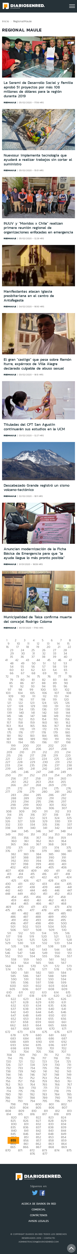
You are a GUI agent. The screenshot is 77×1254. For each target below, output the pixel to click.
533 (57, 943)
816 (32, 1114)
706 (51, 1051)
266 (13, 785)
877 (45, 1153)
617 (20, 995)
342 (57, 828)
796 (57, 1101)
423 (56, 877)
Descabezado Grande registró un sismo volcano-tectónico (36, 488)
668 (26, 1028)
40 (65, 656)
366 (26, 844)
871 (20, 1150)
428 (50, 880)
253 (44, 775)
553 (20, 956)
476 (19, 910)
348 (63, 831)
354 (69, 834)
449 (20, 893)
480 (69, 910)
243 (57, 768)
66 (12, 673)
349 (7, 834)
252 (32, 775)
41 (6, 660)
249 (63, 772)
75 (38, 676)
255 (69, 775)
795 (44, 1101)
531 (33, 943)
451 (45, 893)
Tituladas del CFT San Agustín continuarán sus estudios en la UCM (34, 427)
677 (69, 1032)
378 (32, 851)
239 (7, 768)
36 (22, 656)
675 (44, 1032)
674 (32, 1032)
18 (27, 647)
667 (13, 1028)
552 (7, 956)
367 (38, 844)
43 (27, 660)
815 (20, 1114)
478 (44, 910)
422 (44, 877)
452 (57, 893)
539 (63, 946)
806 (51, 1107)
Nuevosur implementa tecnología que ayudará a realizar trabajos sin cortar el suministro (38, 160)
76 (49, 676)
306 (51, 808)
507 (26, 930)
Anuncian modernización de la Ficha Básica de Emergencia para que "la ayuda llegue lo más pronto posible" (35, 553)
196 (44, 742)
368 (51, 844)
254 (56, 775)
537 (38, 946)
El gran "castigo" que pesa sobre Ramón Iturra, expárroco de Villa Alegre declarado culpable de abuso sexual (37, 364)
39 (54, 656)
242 (44, 768)
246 (26, 772)
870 (8, 1150)
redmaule (10, 102)
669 (39, 1028)
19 (37, 647)
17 (17, 647)
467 (51, 903)
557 (69, 956)
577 (44, 969)
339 (20, 828)
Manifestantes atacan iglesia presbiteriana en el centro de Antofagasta (29, 296)
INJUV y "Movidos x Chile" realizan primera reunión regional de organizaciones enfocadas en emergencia (38, 228)
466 (38, 903)
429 (63, 880)
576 (32, 969)
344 (13, 831)
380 (57, 851)
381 (69, 851)
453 (69, 893)
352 (44, 834)
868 (51, 1147)
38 (43, 656)
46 (59, 660)
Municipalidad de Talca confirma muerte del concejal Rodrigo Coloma (38, 619)
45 (49, 660)
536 (26, 946)
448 (7, 893)
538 (50, 946)
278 (19, 791)
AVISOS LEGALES (38, 1221)
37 (32, 656)
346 (38, 831)
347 (50, 831)
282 (69, 791)
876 (32, 1153)
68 (33, 673)
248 (50, 772)
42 (16, 660)
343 (69, 828)
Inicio (5, 21)
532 (44, 943)
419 (8, 877)
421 (32, 877)
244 (69, 768)
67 (22, 673)
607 (38, 989)
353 (57, 834)
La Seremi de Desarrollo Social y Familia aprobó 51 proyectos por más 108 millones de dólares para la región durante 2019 (38, 89)
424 (69, 877)
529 (7, 943)
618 (32, 995)
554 (32, 956)
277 (7, 791)
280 (44, 791)
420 (20, 877)
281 (57, 791)
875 (69, 1150)
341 (45, 828)
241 (33, 768)
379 (44, 851)
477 (32, 910)
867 (38, 1147)
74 (28, 676)
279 (32, 791)
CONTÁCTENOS (38, 1215)
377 (20, 851)
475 (7, 910)
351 (33, 834)
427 (38, 880)
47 (70, 660)
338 (7, 828)
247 (38, 772)
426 (26, 880)
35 (11, 656)
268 (38, 785)
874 (56, 1150)
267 (25, 785)
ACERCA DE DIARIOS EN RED (38, 1204)
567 (63, 963)
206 (38, 749)
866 (26, 1147)
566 (51, 963)
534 (69, 943)
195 (32, 742)
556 (57, 956)
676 (57, 1032)
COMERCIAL (39, 1209)
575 (20, 969)
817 (44, 1114)
